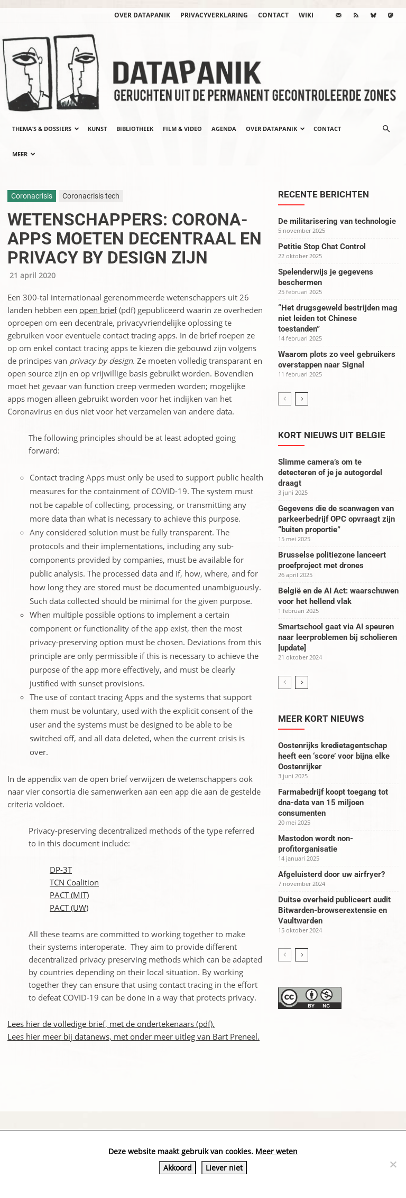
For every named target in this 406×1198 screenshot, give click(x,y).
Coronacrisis (31, 196)
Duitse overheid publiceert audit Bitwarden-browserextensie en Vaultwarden (334, 910)
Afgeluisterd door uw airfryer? (331, 874)
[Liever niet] (392, 1164)
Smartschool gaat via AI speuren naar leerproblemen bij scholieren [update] (337, 637)
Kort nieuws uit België (331, 435)
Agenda (223, 129)
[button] (386, 129)
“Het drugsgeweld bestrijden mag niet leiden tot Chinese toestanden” (338, 318)
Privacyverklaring (214, 15)
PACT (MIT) (69, 895)
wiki (306, 15)
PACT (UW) (69, 907)
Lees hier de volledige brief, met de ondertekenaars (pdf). (111, 1023)
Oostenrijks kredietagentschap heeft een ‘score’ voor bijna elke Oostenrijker (334, 756)
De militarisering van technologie (337, 221)
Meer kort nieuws (321, 718)
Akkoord (177, 1168)
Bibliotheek (134, 129)
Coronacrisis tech (90, 196)
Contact (273, 15)
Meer (23, 154)
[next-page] (301, 398)
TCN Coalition (74, 882)
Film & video (182, 129)
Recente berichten (323, 194)
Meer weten (276, 1151)
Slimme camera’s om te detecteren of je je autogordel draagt (330, 472)
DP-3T (61, 869)
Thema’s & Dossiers (45, 129)
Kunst (97, 129)
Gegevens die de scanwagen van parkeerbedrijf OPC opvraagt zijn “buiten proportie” (336, 519)
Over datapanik (142, 15)
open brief (98, 310)
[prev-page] (284, 398)
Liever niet (224, 1168)
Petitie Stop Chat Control (322, 246)
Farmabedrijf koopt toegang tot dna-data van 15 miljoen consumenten (333, 802)
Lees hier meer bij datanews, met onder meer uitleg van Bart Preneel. (133, 1036)
